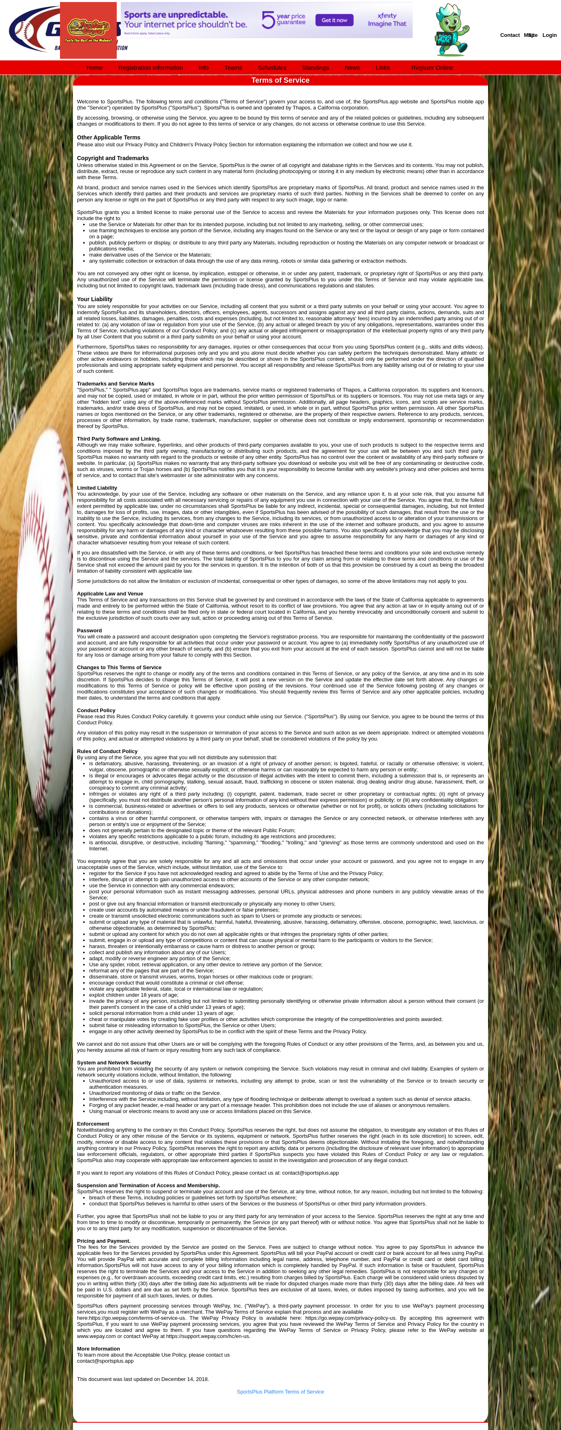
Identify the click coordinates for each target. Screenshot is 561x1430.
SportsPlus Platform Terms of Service (280, 1392)
